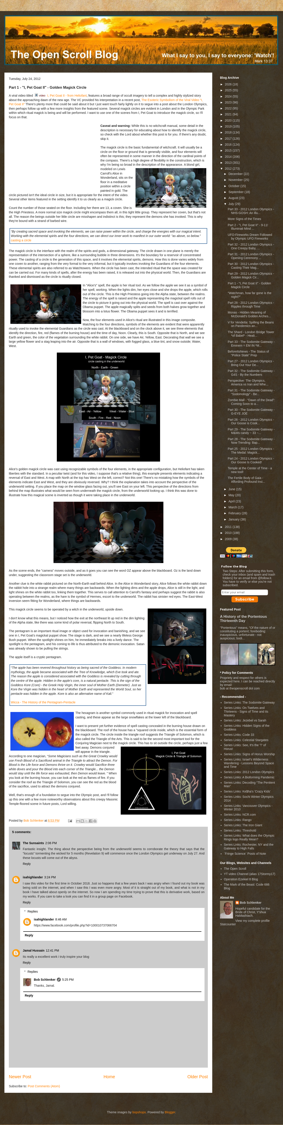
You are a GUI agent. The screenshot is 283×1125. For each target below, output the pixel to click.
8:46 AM (61, 919)
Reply (27, 864)
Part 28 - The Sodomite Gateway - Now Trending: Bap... (251, 441)
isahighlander (33, 877)
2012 (229, 168)
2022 (229, 108)
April (231, 501)
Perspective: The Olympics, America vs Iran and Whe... (248, 382)
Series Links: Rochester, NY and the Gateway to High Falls (249, 846)
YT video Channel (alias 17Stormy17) (249, 874)
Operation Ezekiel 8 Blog (241, 879)
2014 (229, 156)
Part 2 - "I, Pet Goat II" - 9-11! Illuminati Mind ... (248, 227)
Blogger (170, 1112)
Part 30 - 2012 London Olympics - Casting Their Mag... (251, 265)
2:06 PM (51, 843)
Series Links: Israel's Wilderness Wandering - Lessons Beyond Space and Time (249, 763)
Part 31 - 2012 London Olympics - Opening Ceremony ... (251, 256)
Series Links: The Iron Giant (243, 825)
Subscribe (244, 599)
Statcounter (228, 924)
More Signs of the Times (244, 219)
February (235, 513)
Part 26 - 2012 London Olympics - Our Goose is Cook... (251, 421)
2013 (229, 162)
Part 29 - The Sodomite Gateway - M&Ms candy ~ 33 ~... (251, 431)
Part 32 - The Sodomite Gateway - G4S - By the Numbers (251, 372)
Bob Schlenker (44, 979)
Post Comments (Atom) (44, 1086)
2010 (229, 533)
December (235, 174)
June (232, 489)
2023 (229, 102)
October (234, 186)
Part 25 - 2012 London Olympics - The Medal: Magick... (251, 450)
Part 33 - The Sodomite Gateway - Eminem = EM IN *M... (251, 343)
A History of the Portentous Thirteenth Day (243, 618)
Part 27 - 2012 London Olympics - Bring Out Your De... (251, 363)
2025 (229, 90)
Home (109, 1076)
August (233, 198)
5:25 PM (68, 979)
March (233, 507)
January (234, 519)
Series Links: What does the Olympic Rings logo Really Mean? (249, 837)
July (231, 204)
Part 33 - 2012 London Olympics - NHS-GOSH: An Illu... (251, 211)
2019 (229, 126)
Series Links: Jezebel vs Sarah (245, 720)
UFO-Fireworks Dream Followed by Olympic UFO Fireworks (250, 236)
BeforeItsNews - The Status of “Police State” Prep (248, 353)
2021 (229, 114)
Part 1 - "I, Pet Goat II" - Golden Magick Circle (249, 285)
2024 (229, 96)
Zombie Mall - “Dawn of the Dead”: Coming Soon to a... (251, 402)
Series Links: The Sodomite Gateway (249, 702)
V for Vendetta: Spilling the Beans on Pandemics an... (251, 324)
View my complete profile (252, 920)
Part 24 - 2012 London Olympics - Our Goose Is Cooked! (251, 460)
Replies (32, 911)
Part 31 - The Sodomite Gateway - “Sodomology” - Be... (251, 392)
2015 (229, 150)
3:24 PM (50, 877)
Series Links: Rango (238, 820)
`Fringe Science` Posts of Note (245, 853)
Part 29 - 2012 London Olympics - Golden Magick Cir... (251, 275)
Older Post (197, 1076)
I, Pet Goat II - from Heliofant (60, 95)
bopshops (139, 1112)
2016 (229, 144)
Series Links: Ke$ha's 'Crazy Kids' (247, 791)
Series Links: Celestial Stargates (246, 740)
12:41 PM (52, 950)
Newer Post (20, 1076)
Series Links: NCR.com (240, 814)
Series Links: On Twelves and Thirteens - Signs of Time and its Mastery (246, 711)
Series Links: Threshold (240, 830)
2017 (229, 138)
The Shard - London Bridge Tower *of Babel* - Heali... (251, 334)
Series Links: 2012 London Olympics (249, 772)
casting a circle (21, 240)
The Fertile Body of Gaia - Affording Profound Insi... (246, 479)
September (236, 192)
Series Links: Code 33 (239, 734)
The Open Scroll (235, 868)
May (231, 495)
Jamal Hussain (33, 950)
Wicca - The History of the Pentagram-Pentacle (43, 702)
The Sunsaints (33, 843)
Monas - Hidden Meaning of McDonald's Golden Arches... (249, 314)
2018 (229, 132)
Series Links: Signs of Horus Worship (249, 754)
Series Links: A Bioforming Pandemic (249, 777)
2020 (229, 120)
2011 (229, 527)
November (235, 180)
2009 (229, 539)
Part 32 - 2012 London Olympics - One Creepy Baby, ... (251, 246)
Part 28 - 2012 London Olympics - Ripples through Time (251, 304)
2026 (229, 84)
